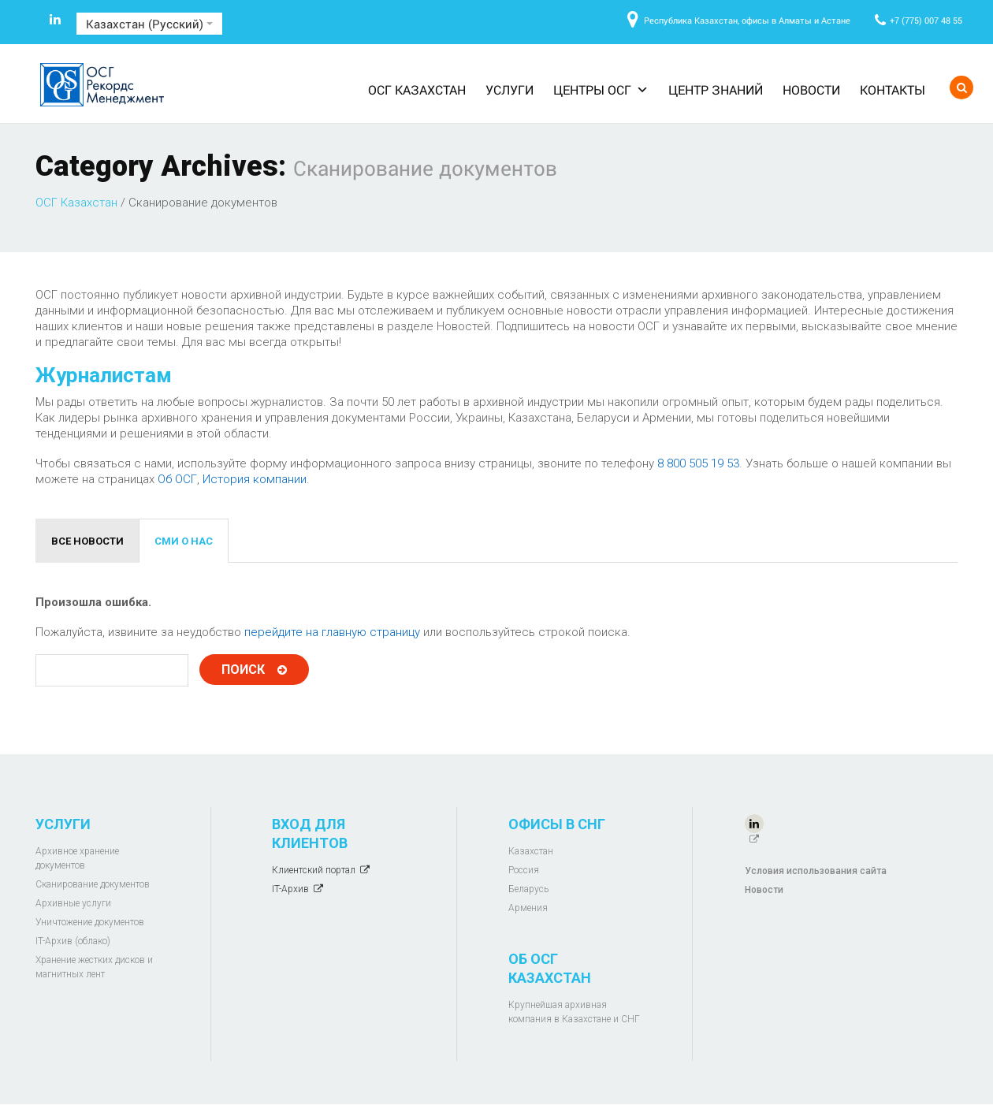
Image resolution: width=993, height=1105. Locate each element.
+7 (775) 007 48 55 (926, 20)
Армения (528, 907)
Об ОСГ (177, 479)
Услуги (509, 89)
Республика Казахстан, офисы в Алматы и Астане (747, 20)
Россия (523, 870)
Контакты (892, 89)
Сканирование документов (92, 884)
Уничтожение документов (89, 922)
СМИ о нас (183, 541)
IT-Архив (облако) (72, 941)
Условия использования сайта (816, 870)
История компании (255, 479)
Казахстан (530, 851)
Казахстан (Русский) (149, 24)
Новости (811, 89)
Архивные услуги (73, 903)
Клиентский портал (313, 870)
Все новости (87, 541)
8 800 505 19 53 (698, 463)
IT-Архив (290, 889)
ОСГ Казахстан (417, 89)
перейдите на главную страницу (332, 632)
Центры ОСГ (601, 89)
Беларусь (528, 889)
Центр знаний (715, 89)
